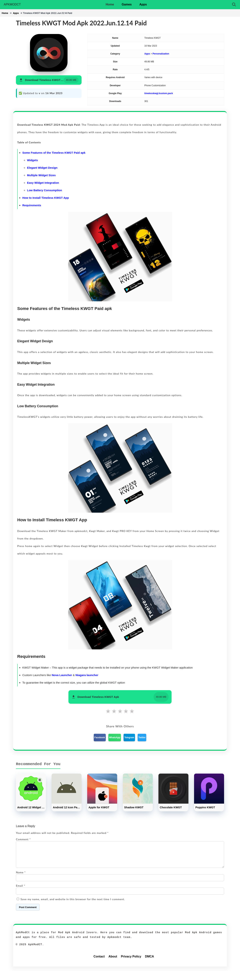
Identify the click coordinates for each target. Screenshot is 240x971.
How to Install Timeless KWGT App (45, 197)
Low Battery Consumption (44, 190)
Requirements (31, 205)
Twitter (142, 737)
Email (20, 890)
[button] (49, 80)
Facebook (99, 737)
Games (127, 4)
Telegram (129, 737)
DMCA (149, 961)
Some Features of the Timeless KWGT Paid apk (53, 152)
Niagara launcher (86, 675)
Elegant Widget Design (42, 167)
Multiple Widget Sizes (41, 175)
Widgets (32, 160)
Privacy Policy (131, 961)
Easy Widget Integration (43, 182)
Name (21, 876)
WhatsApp (114, 737)
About (112, 961)
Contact (99, 961)
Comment (23, 839)
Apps (143, 4)
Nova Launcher (62, 675)
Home (110, 4)
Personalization (161, 53)
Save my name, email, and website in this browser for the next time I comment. (73, 903)
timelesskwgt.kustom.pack (158, 93)
